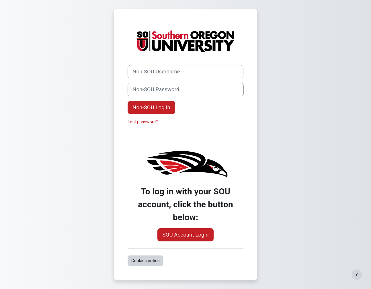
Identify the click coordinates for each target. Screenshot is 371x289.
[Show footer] (357, 275)
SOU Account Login (185, 235)
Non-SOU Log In (151, 107)
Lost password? (143, 121)
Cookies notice (145, 260)
